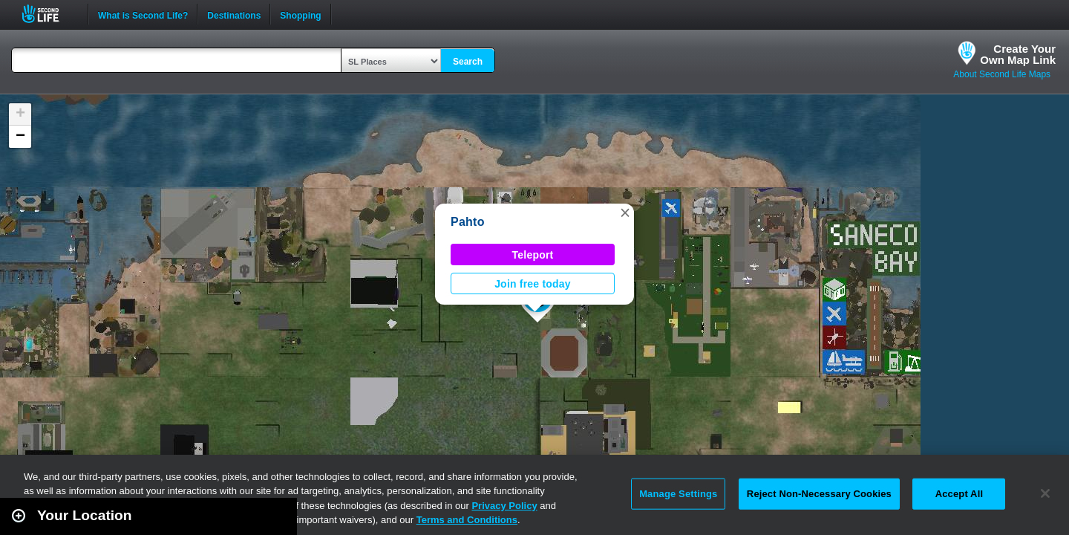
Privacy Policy (504, 505)
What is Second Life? (143, 14)
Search (468, 61)
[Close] (1045, 493)
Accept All (959, 493)
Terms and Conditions (466, 519)
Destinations (234, 14)
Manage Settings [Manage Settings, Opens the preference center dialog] (678, 493)
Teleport (533, 255)
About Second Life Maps (1001, 74)
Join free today (532, 284)
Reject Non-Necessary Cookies (819, 493)
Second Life (48, 14)
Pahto (468, 221)
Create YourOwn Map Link (1018, 54)
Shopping (300, 14)
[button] (625, 212)
